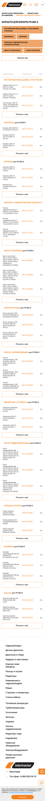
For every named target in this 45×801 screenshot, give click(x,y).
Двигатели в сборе (15, 655)
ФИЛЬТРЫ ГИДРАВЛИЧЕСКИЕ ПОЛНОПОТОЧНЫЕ (16, 43)
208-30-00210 (27, 315)
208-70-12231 (27, 106)
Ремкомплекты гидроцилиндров (14, 682)
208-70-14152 (27, 169)
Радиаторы (11, 676)
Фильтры (10, 717)
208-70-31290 (27, 87)
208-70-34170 (27, 129)
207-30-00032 (27, 454)
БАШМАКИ (9, 547)
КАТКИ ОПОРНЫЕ (33, 50)
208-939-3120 (27, 600)
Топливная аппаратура (17, 703)
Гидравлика (11, 738)
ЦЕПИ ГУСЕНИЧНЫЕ (12, 50)
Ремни (9, 688)
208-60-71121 (27, 211)
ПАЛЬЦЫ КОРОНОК (13, 506)
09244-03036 (27, 513)
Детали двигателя (14, 650)
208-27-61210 (27, 409)
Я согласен (22, 797)
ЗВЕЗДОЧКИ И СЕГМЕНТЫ (16, 402)
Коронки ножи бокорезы (12, 665)
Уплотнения (11, 712)
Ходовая (10, 721)
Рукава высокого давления (14, 756)
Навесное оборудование (13, 744)
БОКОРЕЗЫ (8, 36)
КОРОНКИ (23, 36)
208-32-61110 (27, 555)
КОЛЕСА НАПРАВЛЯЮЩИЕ (16, 352)
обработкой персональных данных (21, 792)
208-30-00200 (27, 361)
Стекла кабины (13, 697)
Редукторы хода (13, 733)
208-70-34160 (27, 145)
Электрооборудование (17, 750)
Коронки (8, 593)
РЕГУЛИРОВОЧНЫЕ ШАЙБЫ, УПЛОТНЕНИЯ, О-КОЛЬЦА (21, 30)
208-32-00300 (27, 260)
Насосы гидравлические (13, 727)
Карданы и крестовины (17, 659)
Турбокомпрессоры (15, 708)
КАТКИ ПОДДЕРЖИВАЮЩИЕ (17, 443)
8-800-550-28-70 (28, 776)
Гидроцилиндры (13, 645)
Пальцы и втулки (14, 671)
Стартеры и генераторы (17, 692)
